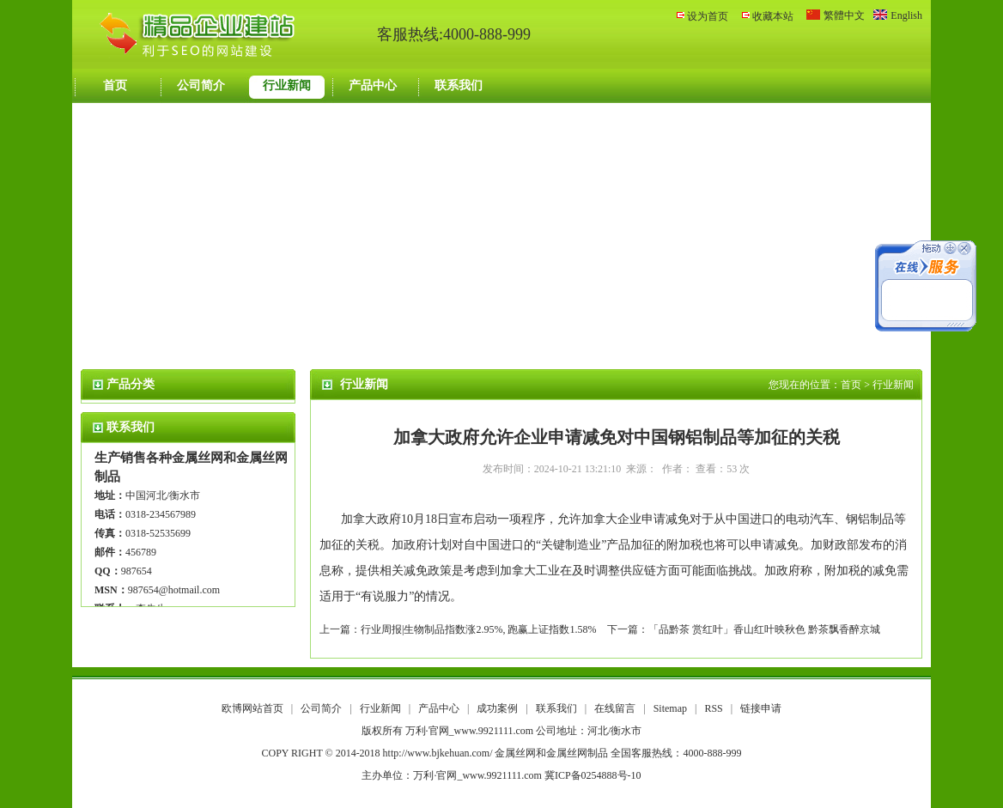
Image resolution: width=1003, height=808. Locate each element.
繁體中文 (844, 15)
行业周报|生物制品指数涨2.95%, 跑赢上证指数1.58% (478, 629)
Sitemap (670, 708)
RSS (713, 708)
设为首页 (707, 16)
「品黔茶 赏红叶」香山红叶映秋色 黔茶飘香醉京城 (764, 629)
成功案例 (498, 708)
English (906, 15)
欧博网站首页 (252, 708)
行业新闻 (287, 85)
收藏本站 (772, 16)
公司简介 (201, 85)
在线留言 (616, 708)
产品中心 (373, 85)
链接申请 (760, 708)
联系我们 (459, 85)
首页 (115, 85)
